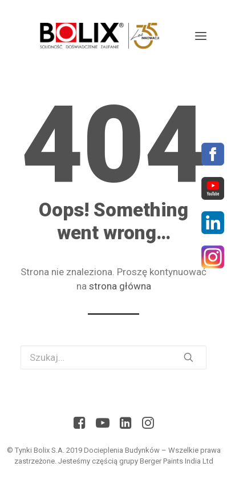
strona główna (120, 286)
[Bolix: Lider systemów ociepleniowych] (98, 36)
